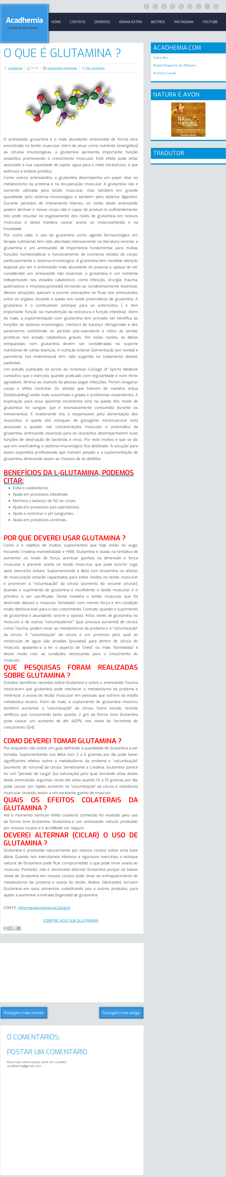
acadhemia (15, 68)
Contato (77, 22)
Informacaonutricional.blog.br (44, 907)
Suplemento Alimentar (62, 68)
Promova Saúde (164, 73)
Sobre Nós (160, 58)
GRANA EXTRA (130, 22)
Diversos (102, 22)
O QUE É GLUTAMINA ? (62, 53)
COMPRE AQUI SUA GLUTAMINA (70, 920)
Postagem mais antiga (121, 1012)
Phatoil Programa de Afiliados (174, 65)
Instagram (184, 22)
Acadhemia (24, 20)
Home (56, 22)
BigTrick (158, 22)
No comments (96, 68)
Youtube (210, 22)
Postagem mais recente (24, 1012)
